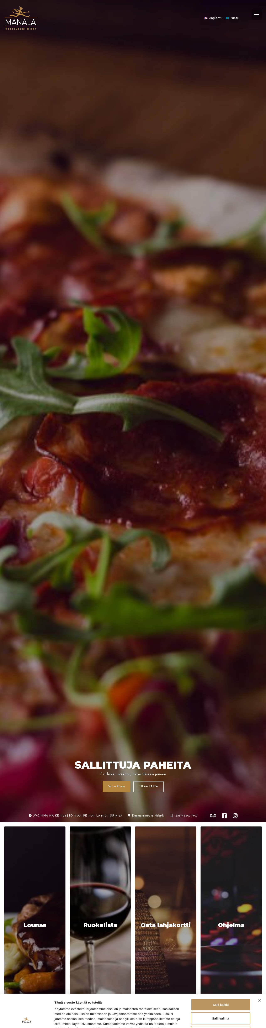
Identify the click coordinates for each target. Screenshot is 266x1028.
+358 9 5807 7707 (184, 815)
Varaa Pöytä (116, 786)
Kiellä (221, 1000)
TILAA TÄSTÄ (148, 786)
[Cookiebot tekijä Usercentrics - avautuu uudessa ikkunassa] (27, 1020)
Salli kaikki (221, 973)
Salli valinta (220, 987)
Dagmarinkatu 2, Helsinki (146, 815)
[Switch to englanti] (212, 18)
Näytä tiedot (222, 1020)
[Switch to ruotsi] (232, 18)
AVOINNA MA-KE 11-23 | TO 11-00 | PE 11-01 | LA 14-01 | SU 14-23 (75, 815)
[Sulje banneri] (259, 969)
